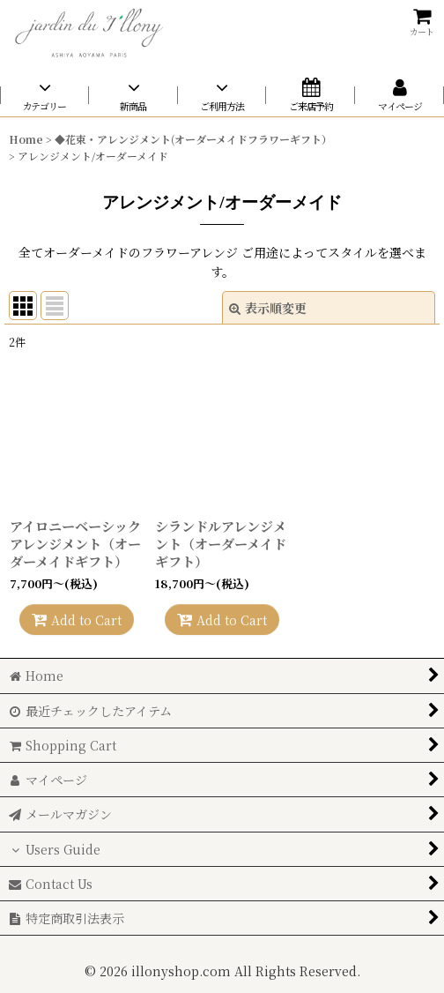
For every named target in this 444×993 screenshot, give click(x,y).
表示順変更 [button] (268, 308)
